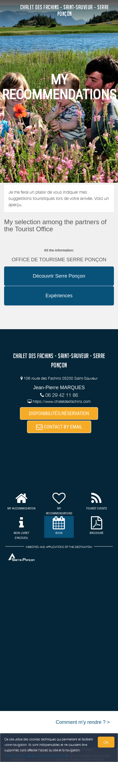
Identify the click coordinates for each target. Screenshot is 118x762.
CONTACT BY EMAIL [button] (59, 427)
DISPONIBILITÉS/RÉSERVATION (59, 413)
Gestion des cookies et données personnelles (36, 756)
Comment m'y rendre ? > (83, 722)
